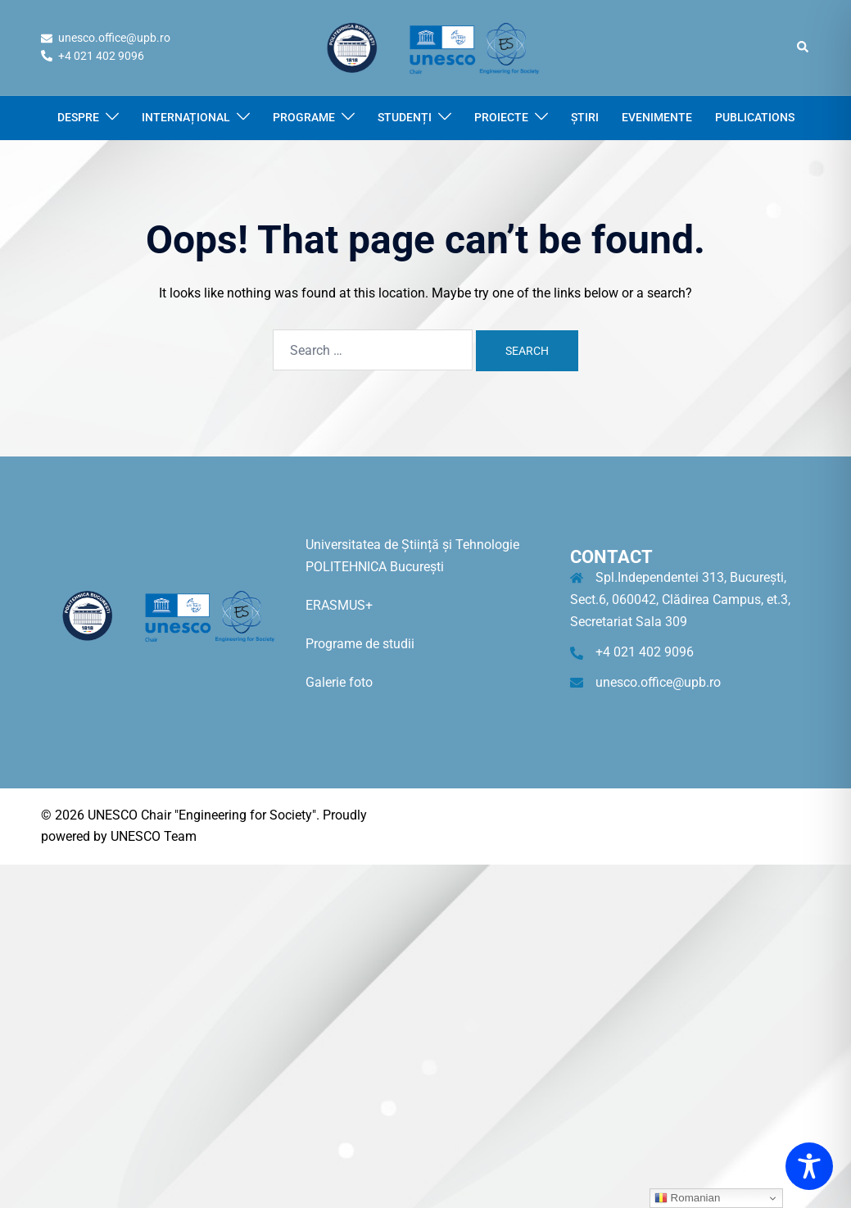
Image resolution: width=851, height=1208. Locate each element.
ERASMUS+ (339, 605)
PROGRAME (304, 117)
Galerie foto (339, 682)
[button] (803, 47)
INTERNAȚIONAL (186, 117)
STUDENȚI (405, 117)
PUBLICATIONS (754, 117)
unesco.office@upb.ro (658, 682)
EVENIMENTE (657, 117)
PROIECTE (501, 117)
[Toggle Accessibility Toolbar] (809, 1166)
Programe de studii (360, 644)
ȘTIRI (585, 117)
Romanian (687, 1198)
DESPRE (78, 117)
